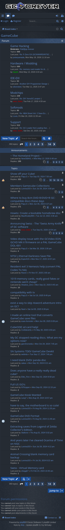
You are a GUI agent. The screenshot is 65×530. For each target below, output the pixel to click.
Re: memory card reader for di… (33, 69)
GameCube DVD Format (24, 416)
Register (17, 21)
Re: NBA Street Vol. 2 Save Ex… (33, 113)
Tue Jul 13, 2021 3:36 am (47, 216)
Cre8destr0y (26, 330)
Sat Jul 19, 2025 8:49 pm (40, 295)
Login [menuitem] (58, 16)
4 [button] (38, 144)
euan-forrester (27, 321)
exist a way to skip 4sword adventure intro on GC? (36, 304)
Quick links (3, 16)
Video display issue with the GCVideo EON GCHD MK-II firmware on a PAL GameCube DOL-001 (36, 242)
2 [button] (30, 144)
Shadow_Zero (27, 285)
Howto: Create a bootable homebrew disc (35, 213)
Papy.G (24, 177)
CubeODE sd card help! (24, 327)
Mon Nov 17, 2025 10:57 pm (43, 259)
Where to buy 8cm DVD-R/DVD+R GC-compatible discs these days (32, 199)
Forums (9, 16)
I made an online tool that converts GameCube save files (31, 316)
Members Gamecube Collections (30, 185)
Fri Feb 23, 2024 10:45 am (42, 471)
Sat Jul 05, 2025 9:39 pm (38, 309)
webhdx (24, 354)
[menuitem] (61, 29)
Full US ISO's (17, 384)
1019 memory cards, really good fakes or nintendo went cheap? (35, 280)
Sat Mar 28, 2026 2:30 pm (40, 248)
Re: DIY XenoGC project (30, 99)
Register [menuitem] (63, 16)
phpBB (22, 522)
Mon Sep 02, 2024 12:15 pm (44, 387)
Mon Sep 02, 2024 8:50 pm (43, 377)
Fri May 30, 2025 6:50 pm (44, 330)
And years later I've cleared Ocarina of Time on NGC (36, 441)
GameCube (9, 35)
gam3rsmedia (27, 344)
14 (62, 180)
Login (5, 21)
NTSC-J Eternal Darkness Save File (30, 256)
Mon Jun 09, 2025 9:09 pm (46, 321)
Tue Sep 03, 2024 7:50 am (40, 177)
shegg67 (24, 471)
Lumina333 (26, 189)
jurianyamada (18, 57)
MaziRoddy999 (27, 216)
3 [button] (34, 144)
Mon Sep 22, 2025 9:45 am (46, 285)
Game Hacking (19, 46)
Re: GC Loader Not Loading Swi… (34, 128)
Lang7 (24, 398)
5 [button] (42, 144)
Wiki (14, 16)
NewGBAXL (26, 158)
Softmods (16, 107)
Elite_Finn (25, 377)
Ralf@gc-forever (27, 49)
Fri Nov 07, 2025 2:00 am (39, 273)
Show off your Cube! (22, 173)
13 (58, 180)
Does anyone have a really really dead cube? (33, 372)
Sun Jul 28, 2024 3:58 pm (43, 189)
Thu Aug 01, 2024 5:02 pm (41, 433)
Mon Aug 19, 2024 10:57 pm (41, 398)
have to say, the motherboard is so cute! (34, 405)
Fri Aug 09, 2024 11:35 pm (44, 408)
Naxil (23, 309)
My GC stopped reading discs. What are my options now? (36, 339)
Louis (15, 116)
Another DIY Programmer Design (33, 84)
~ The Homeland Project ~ (26, 155)
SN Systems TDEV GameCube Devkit (32, 351)
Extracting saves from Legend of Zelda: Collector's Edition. (33, 428)
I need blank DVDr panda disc (28, 360)
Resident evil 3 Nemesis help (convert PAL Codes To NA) (35, 268)
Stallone (24, 433)
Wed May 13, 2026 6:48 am (45, 158)
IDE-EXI (15, 78)
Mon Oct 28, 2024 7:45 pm (46, 344)
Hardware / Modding (23, 63)
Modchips (16, 93)
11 (50, 180)
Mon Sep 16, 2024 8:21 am (39, 363)
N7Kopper (25, 387)
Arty (22, 525)
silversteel (17, 87)
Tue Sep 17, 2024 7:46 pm (41, 354)
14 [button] (49, 144)
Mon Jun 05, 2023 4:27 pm (40, 204)
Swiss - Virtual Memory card (27, 468)
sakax (23, 363)
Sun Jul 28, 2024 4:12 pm (43, 447)
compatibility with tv (22, 292)
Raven (24, 273)
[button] (21, 144)
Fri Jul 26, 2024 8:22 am (43, 460)
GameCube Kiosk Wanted (25, 395)
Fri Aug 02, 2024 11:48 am (44, 419)
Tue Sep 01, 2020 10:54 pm (44, 230)
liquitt (15, 72)
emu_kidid (17, 101)
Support (15, 122)
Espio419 (25, 259)
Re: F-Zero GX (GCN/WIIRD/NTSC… (35, 54)
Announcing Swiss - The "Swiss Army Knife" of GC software (36, 225)
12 (54, 180)
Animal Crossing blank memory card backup (32, 455)
